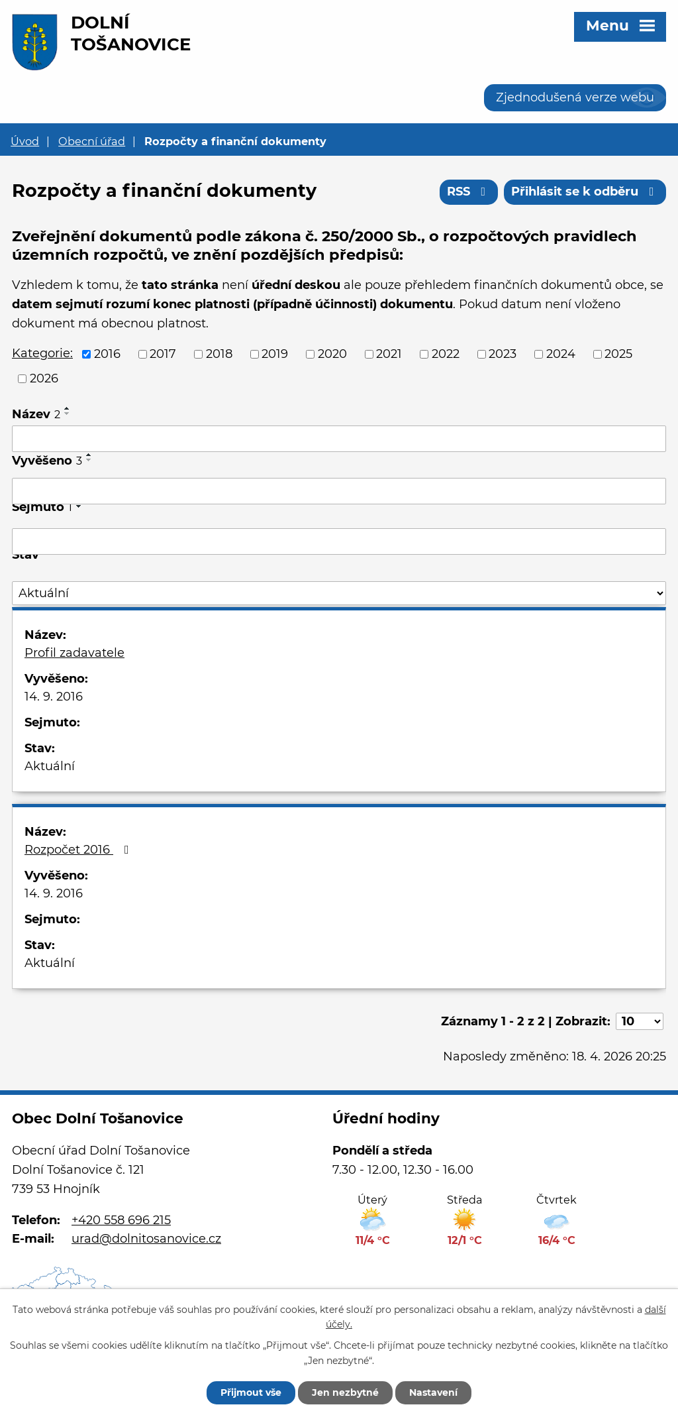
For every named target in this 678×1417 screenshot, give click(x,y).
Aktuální (49, 766)
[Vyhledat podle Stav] (339, 593)
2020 (332, 354)
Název (36, 414)
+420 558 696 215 (121, 1220)
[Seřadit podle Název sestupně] (67, 413)
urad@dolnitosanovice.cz (146, 1238)
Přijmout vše (250, 1392)
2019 (275, 354)
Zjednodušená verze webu (575, 97)
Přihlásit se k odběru (585, 191)
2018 (219, 354)
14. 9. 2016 (53, 696)
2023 (502, 354)
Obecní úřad (91, 141)
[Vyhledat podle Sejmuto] (339, 541)
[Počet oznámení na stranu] (639, 1021)
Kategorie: (42, 353)
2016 (107, 354)
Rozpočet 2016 (79, 849)
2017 (163, 354)
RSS (469, 191)
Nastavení (433, 1392)
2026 (44, 378)
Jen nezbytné (345, 1392)
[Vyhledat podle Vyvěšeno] (339, 491)
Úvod (25, 141)
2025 (618, 354)
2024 (560, 354)
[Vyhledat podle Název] (339, 438)
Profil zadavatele (74, 653)
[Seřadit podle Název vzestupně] (67, 408)
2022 (446, 354)
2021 (389, 354)
